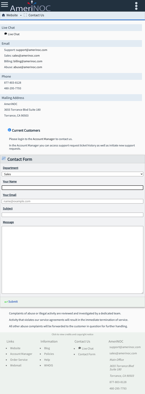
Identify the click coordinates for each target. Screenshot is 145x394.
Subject (7, 208)
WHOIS (48, 365)
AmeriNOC (116, 341)
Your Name (10, 181)
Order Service (19, 359)
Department (10, 168)
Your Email (9, 195)
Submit (11, 302)
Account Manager (44, 139)
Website (10, 15)
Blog (47, 348)
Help (47, 359)
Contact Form (86, 354)
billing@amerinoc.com (27, 61)
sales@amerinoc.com (26, 55)
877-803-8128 (118, 382)
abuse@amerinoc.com (27, 67)
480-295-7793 (118, 388)
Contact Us (34, 15)
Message (8, 222)
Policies (49, 354)
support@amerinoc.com (31, 50)
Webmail (15, 365)
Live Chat (85, 348)
